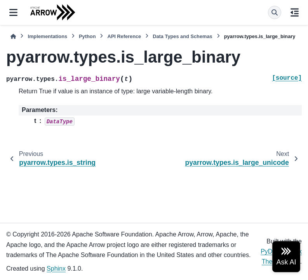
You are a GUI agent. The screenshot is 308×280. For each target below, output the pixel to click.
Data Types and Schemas (182, 36)
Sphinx (56, 268)
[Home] (13, 36)
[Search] (274, 12)
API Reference (124, 36)
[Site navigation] (13, 12)
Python (87, 36)
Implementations (47, 36)
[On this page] (294, 12)
